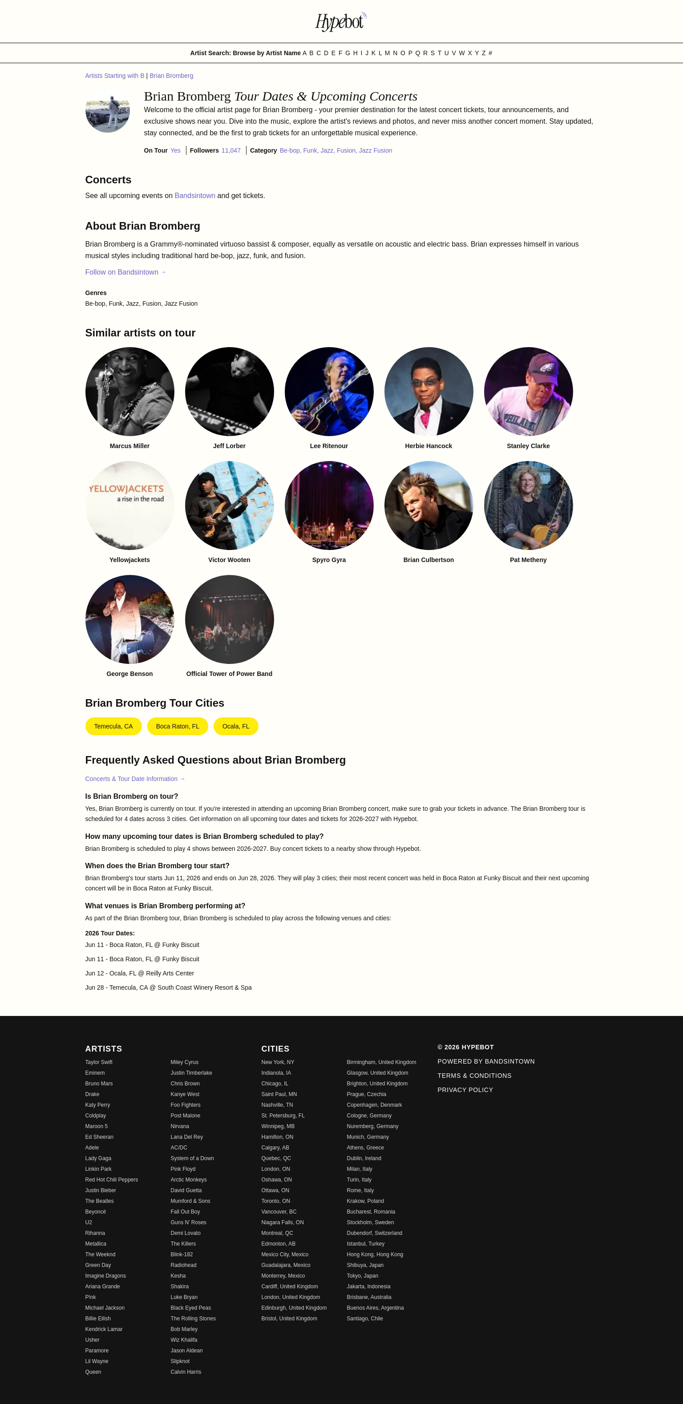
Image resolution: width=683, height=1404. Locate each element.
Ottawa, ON (276, 1190)
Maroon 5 (96, 1126)
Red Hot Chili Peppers (111, 1180)
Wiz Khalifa (184, 1340)
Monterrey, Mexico (283, 1276)
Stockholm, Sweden (370, 1222)
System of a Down (192, 1158)
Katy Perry (97, 1105)
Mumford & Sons (190, 1201)
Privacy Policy (465, 1089)
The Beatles (99, 1201)
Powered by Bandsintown (486, 1061)
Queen (93, 1372)
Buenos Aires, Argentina (375, 1308)
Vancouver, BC (279, 1212)
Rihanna (95, 1233)
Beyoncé (95, 1212)
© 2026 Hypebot (466, 1047)
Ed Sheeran (99, 1137)
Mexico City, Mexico (285, 1254)
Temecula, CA (113, 726)
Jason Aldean (187, 1350)
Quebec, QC (276, 1158)
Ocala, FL (236, 726)
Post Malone (186, 1116)
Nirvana (180, 1126)
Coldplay (95, 1116)
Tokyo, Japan (363, 1276)
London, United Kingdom (291, 1297)
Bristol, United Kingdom (289, 1318)
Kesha (178, 1276)
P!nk (90, 1297)
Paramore (97, 1350)
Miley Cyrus (185, 1062)
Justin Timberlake (191, 1073)
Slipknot (180, 1361)
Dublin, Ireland (364, 1158)
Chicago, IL (275, 1083)
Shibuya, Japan (365, 1265)
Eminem (95, 1073)
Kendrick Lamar (104, 1329)
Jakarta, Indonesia (369, 1286)
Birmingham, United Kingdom (381, 1062)
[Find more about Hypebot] (341, 21)
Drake (92, 1094)
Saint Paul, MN (279, 1094)
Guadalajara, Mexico (286, 1265)
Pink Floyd (183, 1169)
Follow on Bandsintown (126, 272)
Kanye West (185, 1094)
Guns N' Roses (188, 1222)
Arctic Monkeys (189, 1180)
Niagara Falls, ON (283, 1222)
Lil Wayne (97, 1361)
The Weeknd (100, 1254)
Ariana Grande (102, 1286)
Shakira (180, 1286)
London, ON (276, 1169)
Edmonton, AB (279, 1244)
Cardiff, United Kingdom (290, 1286)
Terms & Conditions (475, 1075)
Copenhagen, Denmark (374, 1105)
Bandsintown (196, 195)
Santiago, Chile (365, 1318)
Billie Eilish (98, 1318)
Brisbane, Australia (369, 1297)
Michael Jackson (105, 1308)
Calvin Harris (186, 1372)
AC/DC (179, 1148)
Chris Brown (185, 1083)
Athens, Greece (365, 1148)
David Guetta (186, 1190)
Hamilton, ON (278, 1137)
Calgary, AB (275, 1148)
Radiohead (184, 1265)
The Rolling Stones (193, 1318)
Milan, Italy (359, 1169)
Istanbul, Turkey (366, 1244)
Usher (92, 1340)
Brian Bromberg (172, 75)
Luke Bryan (184, 1297)
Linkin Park (98, 1169)
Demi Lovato (186, 1233)
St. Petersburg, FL (283, 1116)
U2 (88, 1222)
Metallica (95, 1244)
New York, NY (278, 1062)
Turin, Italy (359, 1180)
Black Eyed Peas (191, 1308)
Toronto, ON (276, 1201)
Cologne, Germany (369, 1116)
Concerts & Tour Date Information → (135, 778)
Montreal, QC (277, 1233)
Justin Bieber (100, 1190)
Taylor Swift (99, 1062)
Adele (92, 1148)
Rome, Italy (360, 1190)
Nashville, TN (277, 1105)
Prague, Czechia (367, 1094)
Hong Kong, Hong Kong (375, 1254)
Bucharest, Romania (371, 1212)
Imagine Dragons (105, 1276)
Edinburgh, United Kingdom (294, 1308)
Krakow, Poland (365, 1201)
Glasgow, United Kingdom (377, 1073)
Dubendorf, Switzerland (375, 1233)
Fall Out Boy (185, 1212)
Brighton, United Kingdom (377, 1083)
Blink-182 (182, 1254)
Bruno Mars (99, 1083)
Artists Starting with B (115, 75)
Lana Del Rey (187, 1137)
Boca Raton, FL (177, 726)
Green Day (98, 1265)
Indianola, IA (276, 1073)
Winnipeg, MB (278, 1126)
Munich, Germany (368, 1137)
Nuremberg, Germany (373, 1126)
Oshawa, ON (277, 1180)
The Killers (183, 1244)
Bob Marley (184, 1329)
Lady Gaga (98, 1158)
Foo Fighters (186, 1105)
